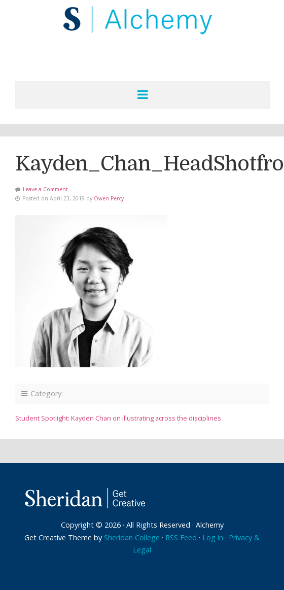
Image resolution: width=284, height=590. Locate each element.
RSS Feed (181, 537)
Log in (212, 537)
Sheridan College (132, 537)
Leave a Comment (45, 189)
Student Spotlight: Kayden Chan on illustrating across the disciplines (118, 418)
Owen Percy (109, 198)
